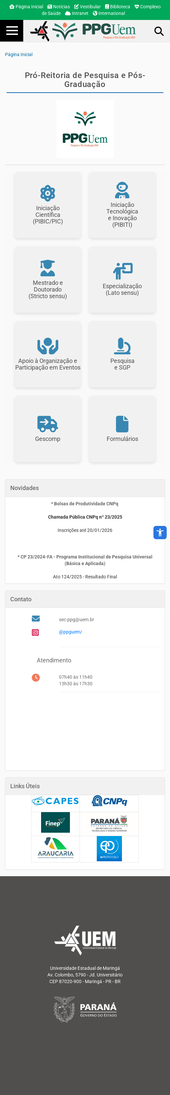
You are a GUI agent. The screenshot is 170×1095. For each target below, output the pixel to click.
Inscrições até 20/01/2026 (85, 530)
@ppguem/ (70, 631)
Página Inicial (26, 6)
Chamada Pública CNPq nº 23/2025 (85, 517)
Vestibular (87, 6)
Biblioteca (117, 6)
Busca (159, 31)
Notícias (58, 6)
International (109, 13)
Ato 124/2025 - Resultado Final (85, 576)
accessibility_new (160, 532)
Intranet (76, 13)
